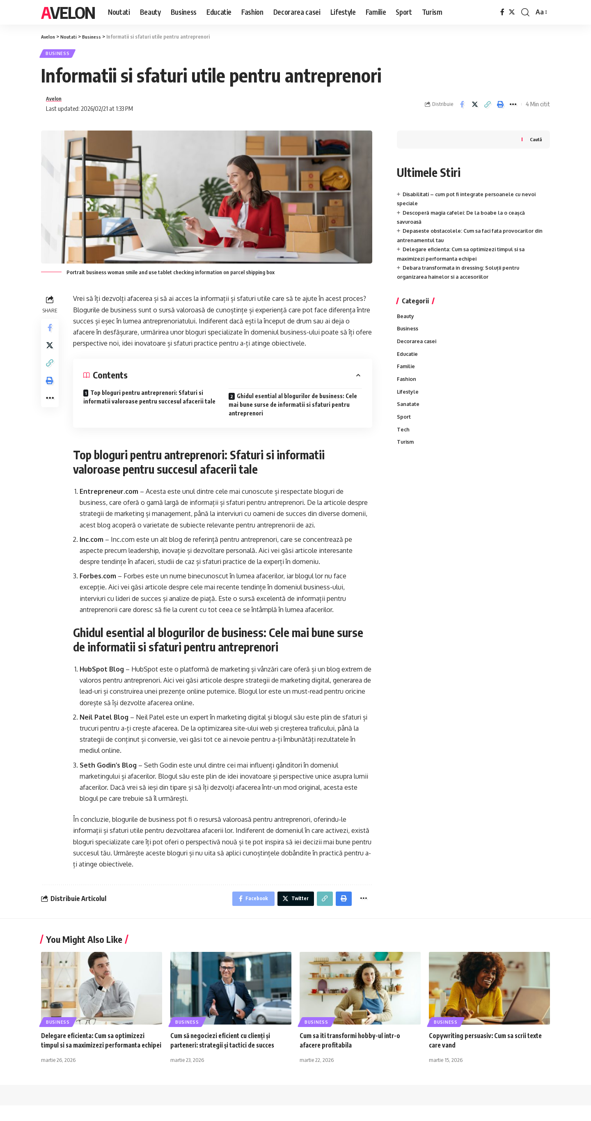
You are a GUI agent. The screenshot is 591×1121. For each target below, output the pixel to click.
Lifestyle (408, 400)
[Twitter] (511, 12)
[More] (513, 107)
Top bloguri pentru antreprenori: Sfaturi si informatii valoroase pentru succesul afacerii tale (149, 401)
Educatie (408, 361)
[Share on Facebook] (462, 107)
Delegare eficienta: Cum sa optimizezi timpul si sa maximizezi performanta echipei (96, 1051)
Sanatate (409, 413)
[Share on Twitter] (475, 107)
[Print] (500, 107)
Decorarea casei (418, 347)
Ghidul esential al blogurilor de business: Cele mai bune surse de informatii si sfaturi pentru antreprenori (293, 409)
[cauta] (525, 12)
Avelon (68, 12)
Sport (404, 426)
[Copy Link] (487, 107)
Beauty (406, 321)
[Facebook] (502, 12)
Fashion (407, 387)
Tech (403, 439)
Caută (535, 144)
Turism (406, 452)
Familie (407, 374)
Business (60, 55)
